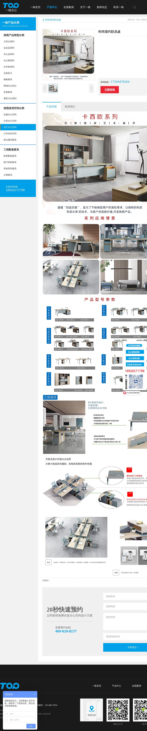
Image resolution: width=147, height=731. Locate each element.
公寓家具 (8, 175)
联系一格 (118, 7)
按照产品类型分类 (14, 35)
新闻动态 (102, 7)
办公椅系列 (9, 60)
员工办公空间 (10, 127)
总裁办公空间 (10, 114)
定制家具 (8, 92)
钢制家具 (8, 79)
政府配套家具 (10, 156)
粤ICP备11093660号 (42, 714)
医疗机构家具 (10, 162)
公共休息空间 (10, 133)
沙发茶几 (8, 73)
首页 (138, 20)
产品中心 (52, 7)
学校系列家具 (10, 168)
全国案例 (68, 7)
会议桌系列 (9, 48)
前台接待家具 (10, 140)
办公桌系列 (9, 54)
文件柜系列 (9, 67)
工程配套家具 (11, 149)
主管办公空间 (10, 121)
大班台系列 (9, 41)
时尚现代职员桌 (53, 20)
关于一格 (85, 7)
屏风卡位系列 (10, 98)
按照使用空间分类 (14, 108)
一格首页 (35, 7)
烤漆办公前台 (10, 86)
